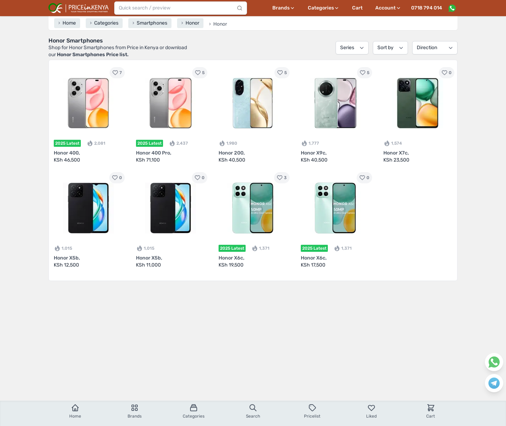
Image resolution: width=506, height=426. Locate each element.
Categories (194, 411)
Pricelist (312, 411)
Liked (371, 411)
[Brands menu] (284, 8)
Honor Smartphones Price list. (93, 55)
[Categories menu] (323, 8)
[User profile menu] (388, 8)
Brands (135, 411)
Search (253, 411)
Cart (357, 8)
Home (75, 411)
